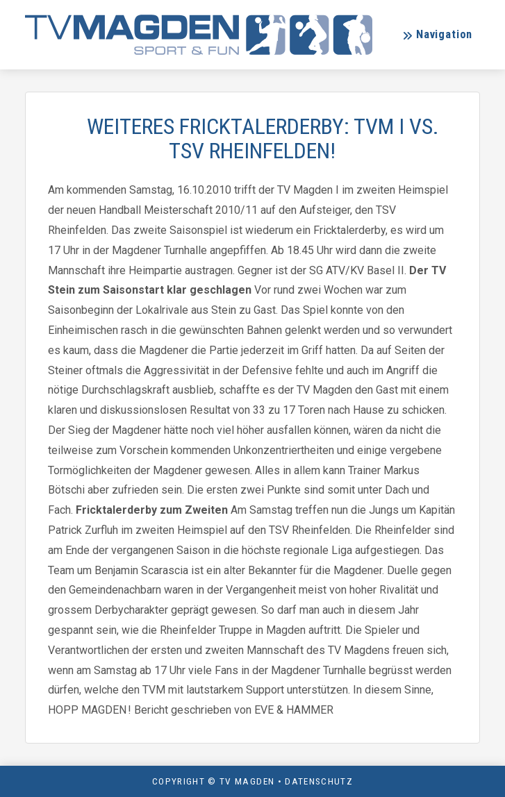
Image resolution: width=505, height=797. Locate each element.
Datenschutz (319, 781)
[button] (437, 35)
